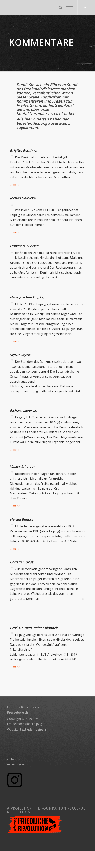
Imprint (12, 707)
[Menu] (67, 7)
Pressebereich (17, 712)
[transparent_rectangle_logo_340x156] (39, 7)
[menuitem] (58, 7)
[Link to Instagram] (85, 7)
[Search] (58, 7)
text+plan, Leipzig (33, 729)
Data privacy (30, 707)
